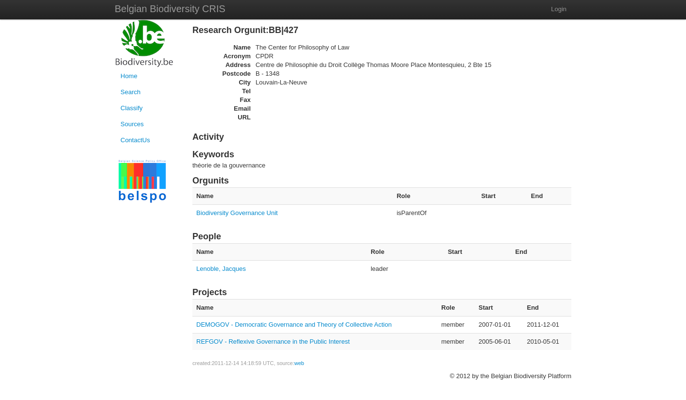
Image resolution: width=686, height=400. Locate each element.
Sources (132, 124)
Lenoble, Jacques (221, 268)
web (299, 363)
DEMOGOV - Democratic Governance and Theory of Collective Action (294, 324)
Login (558, 9)
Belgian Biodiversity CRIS (170, 8)
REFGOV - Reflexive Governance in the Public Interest (273, 341)
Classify (131, 108)
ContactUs (135, 140)
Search (130, 92)
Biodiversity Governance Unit (237, 213)
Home (128, 76)
